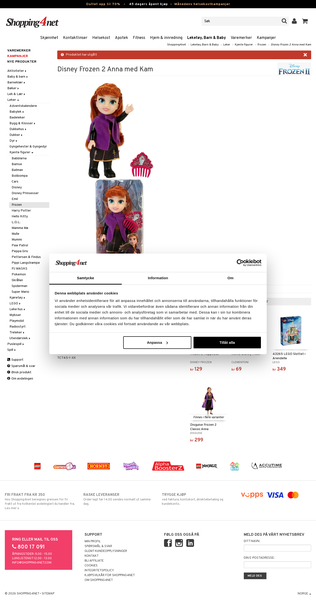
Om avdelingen (20, 379)
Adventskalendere (23, 106)
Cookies (91, 566)
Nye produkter (21, 62)
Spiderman (19, 286)
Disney (17, 187)
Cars (15, 182)
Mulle (15, 234)
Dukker (16, 135)
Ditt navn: (252, 541)
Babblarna (19, 158)
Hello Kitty (20, 216)
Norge (304, 594)
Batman (17, 170)
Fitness (139, 38)
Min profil (93, 541)
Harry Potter (21, 211)
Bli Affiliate (94, 561)
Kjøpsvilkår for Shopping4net (110, 575)
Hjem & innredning (166, 38)
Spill (11, 350)
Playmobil (16, 321)
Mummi (17, 240)
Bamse (17, 164)
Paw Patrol (20, 245)
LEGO (15, 303)
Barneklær (16, 83)
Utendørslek (20, 338)
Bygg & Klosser (22, 123)
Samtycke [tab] (85, 278)
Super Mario (20, 292)
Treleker (17, 332)
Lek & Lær (16, 94)
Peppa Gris (20, 251)
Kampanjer (266, 38)
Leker (226, 45)
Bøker (13, 88)
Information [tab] (158, 278)
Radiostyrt (17, 327)
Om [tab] (230, 278)
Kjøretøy (17, 298)
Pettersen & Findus (26, 257)
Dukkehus (18, 129)
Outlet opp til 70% (103, 4)
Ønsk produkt (19, 372)
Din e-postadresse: (259, 558)
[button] (305, 21)
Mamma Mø (20, 228)
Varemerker (241, 38)
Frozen (262, 45)
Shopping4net (176, 45)
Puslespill (16, 344)
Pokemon (19, 274)
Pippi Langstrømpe (26, 263)
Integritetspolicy (99, 570)
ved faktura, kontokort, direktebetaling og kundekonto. (197, 499)
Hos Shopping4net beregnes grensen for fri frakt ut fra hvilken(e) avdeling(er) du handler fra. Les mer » (40, 501)
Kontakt (92, 556)
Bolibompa (20, 176)
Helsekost (101, 38)
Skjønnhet (49, 38)
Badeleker (17, 118)
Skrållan (17, 280)
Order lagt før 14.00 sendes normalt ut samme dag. (118, 499)
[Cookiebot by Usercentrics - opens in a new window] (240, 262)
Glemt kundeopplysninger (106, 551)
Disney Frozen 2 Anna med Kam (291, 45)
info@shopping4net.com (31, 563)
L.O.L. (16, 222)
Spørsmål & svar (21, 366)
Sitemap (48, 594)
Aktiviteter (17, 71)
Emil (15, 199)
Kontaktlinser (75, 38)
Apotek (121, 38)
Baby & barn (18, 77)
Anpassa (157, 342)
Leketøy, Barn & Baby (206, 38)
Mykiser (15, 315)
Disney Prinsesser (25, 193)
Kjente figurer (244, 45)
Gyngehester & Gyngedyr (28, 147)
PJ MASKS (19, 269)
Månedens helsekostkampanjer (202, 4)
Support (15, 360)
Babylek (17, 112)
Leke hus (17, 309)
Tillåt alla (227, 342)
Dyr (13, 141)
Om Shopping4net (99, 580)
